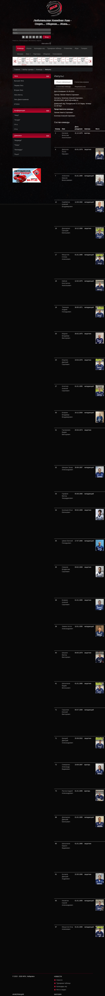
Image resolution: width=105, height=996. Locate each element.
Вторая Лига (18, 90)
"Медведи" (18, 140)
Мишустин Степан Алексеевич (66, 257)
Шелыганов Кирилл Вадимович (66, 846)
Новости (15, 40)
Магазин (20, 54)
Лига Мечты (18, 95)
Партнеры (37, 54)
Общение (46, 54)
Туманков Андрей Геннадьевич (66, 309)
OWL (43, 63)
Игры (76, 48)
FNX (27, 63)
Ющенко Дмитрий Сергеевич (66, 362)
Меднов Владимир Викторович (66, 336)
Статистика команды (63, 86)
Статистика (68, 48)
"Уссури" (17, 120)
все (47, 76)
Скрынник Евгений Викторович (66, 712)
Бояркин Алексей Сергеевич (66, 602)
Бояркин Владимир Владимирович (67, 415)
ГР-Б (16, 129)
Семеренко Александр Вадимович (66, 767)
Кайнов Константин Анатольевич (66, 283)
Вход (47, 37)
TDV (67, 63)
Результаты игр (80, 86)
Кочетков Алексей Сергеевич (66, 388)
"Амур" (16, 115)
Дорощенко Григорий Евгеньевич (66, 230)
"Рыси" (16, 154)
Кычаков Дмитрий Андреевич (66, 876)
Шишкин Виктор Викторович (66, 655)
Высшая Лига (19, 81)
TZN (31, 63)
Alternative (46, 43)
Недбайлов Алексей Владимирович (67, 204)
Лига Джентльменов (21, 99)
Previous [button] (15, 61)
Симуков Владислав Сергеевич (66, 569)
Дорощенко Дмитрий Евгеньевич (66, 819)
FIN (39, 63)
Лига (28, 54)
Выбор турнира (27, 69)
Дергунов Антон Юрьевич (65, 152)
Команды (20, 48)
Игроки (28, 48)
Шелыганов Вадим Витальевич (66, 686)
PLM (50, 63)
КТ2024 (17, 104)
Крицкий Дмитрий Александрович (67, 740)
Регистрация (23, 40)
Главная (17, 69)
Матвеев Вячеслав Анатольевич (66, 135)
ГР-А (16, 124)
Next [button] (90, 61)
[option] (23, 62)
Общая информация (63, 82)
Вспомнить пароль (35, 40)
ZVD (19, 63)
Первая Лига (18, 85)
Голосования (57, 54)
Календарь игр (39, 48)
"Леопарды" (18, 150)
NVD (74, 63)
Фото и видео (61, 990)
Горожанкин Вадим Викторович (66, 432)
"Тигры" (17, 145)
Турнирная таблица (54, 48)
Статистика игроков (82, 82)
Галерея (84, 48)
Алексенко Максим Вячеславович (67, 178)
